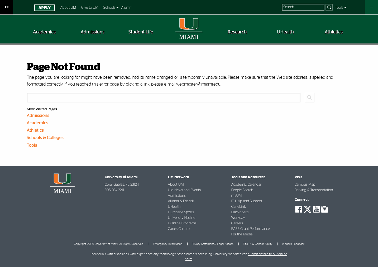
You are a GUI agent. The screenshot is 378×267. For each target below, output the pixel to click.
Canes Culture (179, 229)
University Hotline (181, 218)
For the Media (242, 234)
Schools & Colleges (45, 138)
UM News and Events (184, 190)
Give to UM (89, 7)
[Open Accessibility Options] (6, 7)
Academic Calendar (246, 184)
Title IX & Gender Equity (257, 244)
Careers (237, 223)
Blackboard (240, 212)
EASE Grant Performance (250, 229)
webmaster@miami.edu (198, 84)
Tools (339, 7)
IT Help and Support (246, 201)
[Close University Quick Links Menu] (371, 7)
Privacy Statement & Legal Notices (212, 244)
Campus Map (305, 184)
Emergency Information (167, 244)
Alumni (126, 7)
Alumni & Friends (181, 201)
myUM (236, 195)
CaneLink (238, 207)
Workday (238, 218)
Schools (109, 7)
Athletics (35, 130)
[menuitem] (44, 8)
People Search (242, 190)
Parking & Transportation (314, 190)
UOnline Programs (182, 223)
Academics (37, 123)
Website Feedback (293, 244)
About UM (68, 7)
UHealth (174, 207)
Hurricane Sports (181, 212)
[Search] (329, 7)
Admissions (38, 115)
